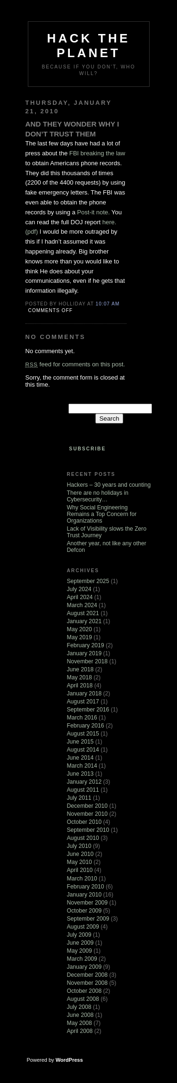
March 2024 (82, 605)
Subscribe (87, 448)
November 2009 (87, 902)
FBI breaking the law (97, 153)
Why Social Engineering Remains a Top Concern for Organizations (102, 514)
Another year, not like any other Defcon (106, 546)
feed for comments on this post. (75, 364)
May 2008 (79, 1023)
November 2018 (87, 661)
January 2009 (84, 967)
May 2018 (79, 677)
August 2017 (83, 701)
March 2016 (82, 717)
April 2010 (80, 870)
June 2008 (80, 1015)
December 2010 (87, 806)
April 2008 (80, 1031)
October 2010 (84, 822)
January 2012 (84, 781)
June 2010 (80, 854)
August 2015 (83, 733)
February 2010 (85, 886)
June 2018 (80, 669)
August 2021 (83, 613)
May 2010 (79, 862)
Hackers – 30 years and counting (109, 485)
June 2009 (80, 942)
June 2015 (80, 741)
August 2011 (83, 790)
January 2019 (84, 653)
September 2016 (88, 709)
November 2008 (87, 983)
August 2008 (83, 999)
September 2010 (88, 830)
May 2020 (79, 629)
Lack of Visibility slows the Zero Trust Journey (107, 532)
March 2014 (82, 765)
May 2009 (79, 951)
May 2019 (79, 637)
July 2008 (79, 1007)
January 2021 (84, 621)
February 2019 (85, 645)
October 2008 (84, 991)
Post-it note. (93, 212)
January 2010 (84, 894)
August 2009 (83, 926)
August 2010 (83, 838)
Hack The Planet (88, 45)
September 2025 (88, 581)
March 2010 (82, 878)
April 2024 (80, 597)
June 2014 (80, 757)
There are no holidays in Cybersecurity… (97, 496)
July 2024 (79, 589)
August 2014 (83, 749)
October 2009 (84, 910)
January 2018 (84, 693)
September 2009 (88, 918)
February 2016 (85, 725)
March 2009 (82, 959)
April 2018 (80, 685)
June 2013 (80, 773)
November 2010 (87, 814)
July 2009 (79, 934)
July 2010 (79, 846)
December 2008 (87, 975)
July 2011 (79, 798)
